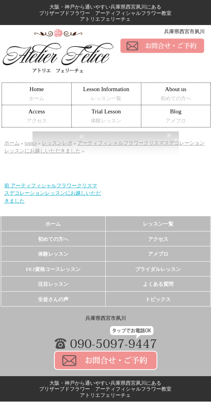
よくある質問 (158, 284)
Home (36, 93)
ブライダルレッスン (158, 269)
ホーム (53, 224)
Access (37, 116)
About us (176, 93)
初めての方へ (53, 239)
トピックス (158, 299)
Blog (176, 116)
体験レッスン (53, 254)
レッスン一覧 (158, 224)
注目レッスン (53, 284)
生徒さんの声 (53, 299)
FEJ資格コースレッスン (53, 269)
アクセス (158, 239)
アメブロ (158, 254)
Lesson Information (106, 93)
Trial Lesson (106, 116)
